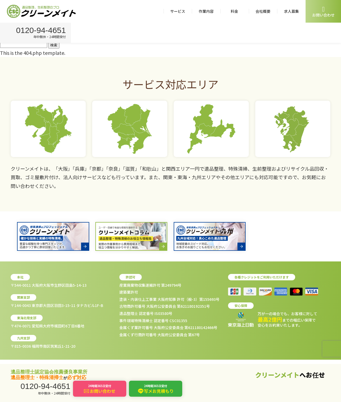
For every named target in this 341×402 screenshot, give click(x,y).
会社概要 (262, 11)
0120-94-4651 (42, 30)
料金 (234, 11)
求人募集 (291, 11)
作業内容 (206, 11)
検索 (53, 45)
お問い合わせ (323, 12)
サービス (177, 11)
